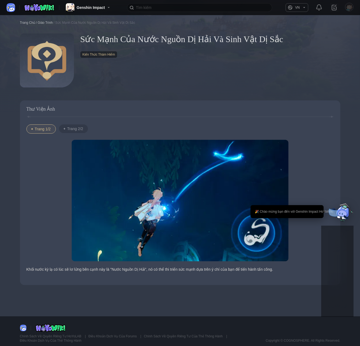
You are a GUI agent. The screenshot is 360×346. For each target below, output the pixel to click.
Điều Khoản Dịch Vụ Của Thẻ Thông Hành (50, 340)
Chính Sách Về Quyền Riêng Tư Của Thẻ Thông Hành (184, 336)
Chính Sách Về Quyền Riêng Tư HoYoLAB (51, 336)
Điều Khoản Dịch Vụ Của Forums (113, 336)
